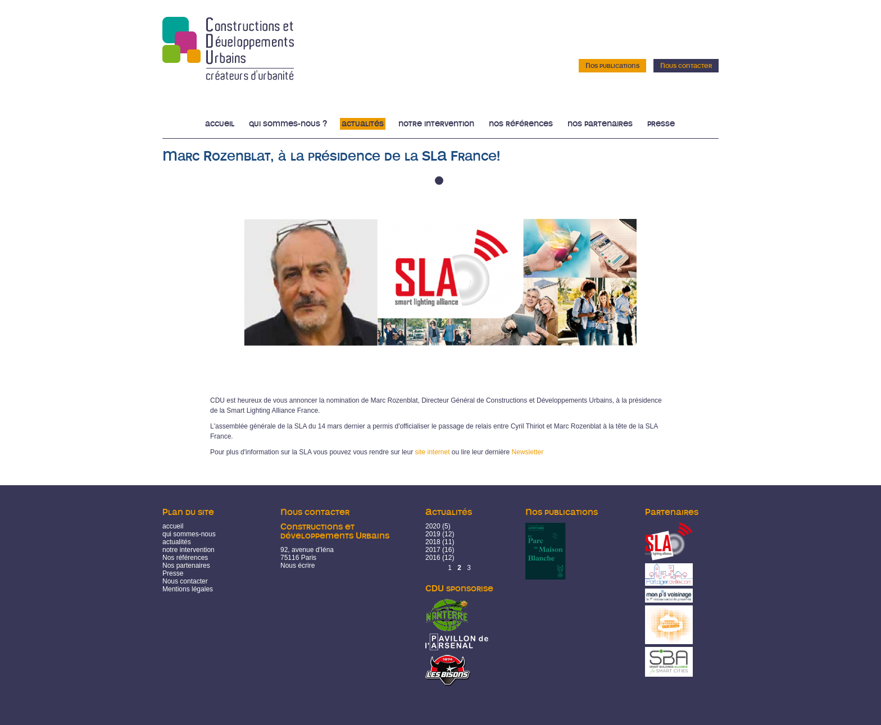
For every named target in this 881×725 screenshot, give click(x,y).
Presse (661, 124)
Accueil (219, 124)
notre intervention (188, 550)
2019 (432, 534)
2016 (432, 558)
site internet (432, 452)
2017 (432, 550)
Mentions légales (187, 589)
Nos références (521, 124)
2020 (432, 526)
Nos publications (612, 65)
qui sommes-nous (189, 534)
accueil (172, 526)
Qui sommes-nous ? (288, 124)
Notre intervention (436, 124)
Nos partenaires (600, 124)
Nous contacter (686, 65)
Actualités (363, 124)
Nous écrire (297, 565)
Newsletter (528, 452)
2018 (432, 542)
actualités (176, 542)
